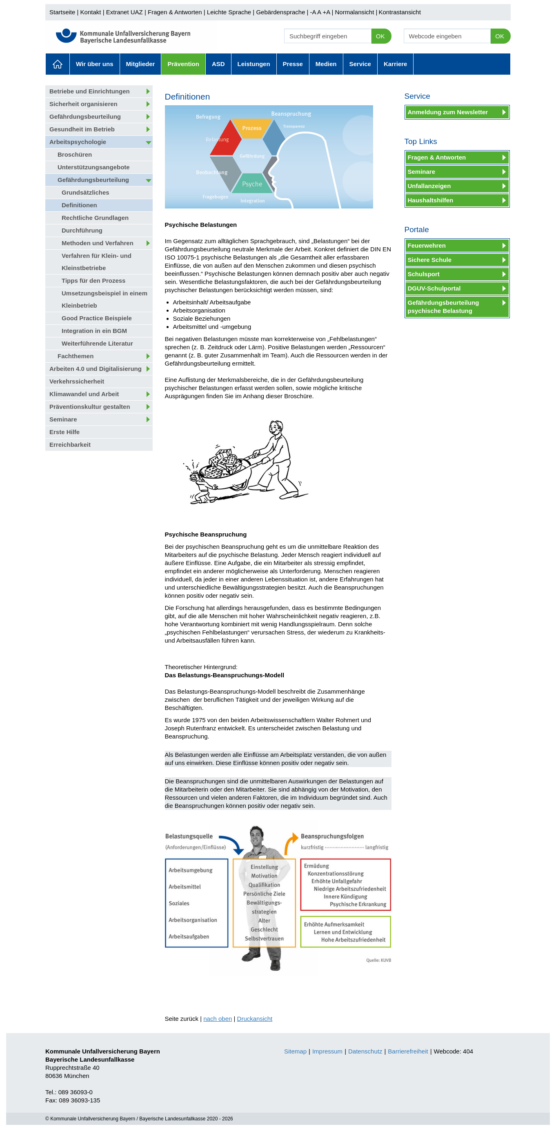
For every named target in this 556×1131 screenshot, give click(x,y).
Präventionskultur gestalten (89, 406)
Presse (293, 63)
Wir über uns (94, 63)
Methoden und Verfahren (97, 243)
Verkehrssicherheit (76, 381)
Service (360, 63)
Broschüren (75, 154)
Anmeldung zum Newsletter (448, 112)
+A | (327, 12)
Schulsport (424, 274)
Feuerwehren (427, 245)
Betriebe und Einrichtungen (89, 91)
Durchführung (82, 230)
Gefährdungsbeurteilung (85, 116)
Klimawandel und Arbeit (84, 393)
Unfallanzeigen (429, 185)
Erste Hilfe (64, 431)
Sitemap (295, 1051)
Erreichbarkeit (70, 444)
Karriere (395, 63)
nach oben (217, 1018)
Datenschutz (365, 1051)
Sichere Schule (430, 259)
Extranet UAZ (124, 12)
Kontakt (90, 12)
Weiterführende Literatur (97, 343)
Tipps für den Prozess (93, 280)
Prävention (183, 63)
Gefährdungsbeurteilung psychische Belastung (443, 306)
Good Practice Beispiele (97, 318)
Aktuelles (57, 64)
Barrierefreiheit (408, 1051)
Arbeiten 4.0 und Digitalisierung (95, 368)
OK (380, 36)
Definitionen (79, 205)
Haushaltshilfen (431, 200)
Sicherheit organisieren (83, 103)
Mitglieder (140, 63)
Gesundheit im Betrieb (82, 129)
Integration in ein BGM (94, 330)
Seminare (63, 419)
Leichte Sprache (229, 12)
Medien (326, 63)
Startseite (62, 12)
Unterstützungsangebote (94, 167)
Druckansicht (255, 1018)
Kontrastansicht (399, 12)
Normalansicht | (356, 12)
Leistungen (254, 63)
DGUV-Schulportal (434, 288)
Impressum (327, 1051)
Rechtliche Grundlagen (95, 217)
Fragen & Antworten (175, 12)
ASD (218, 63)
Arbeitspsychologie (77, 141)
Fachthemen (75, 356)
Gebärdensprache (280, 12)
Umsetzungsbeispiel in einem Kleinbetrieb (104, 299)
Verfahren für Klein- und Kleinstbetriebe (96, 261)
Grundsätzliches (85, 192)
